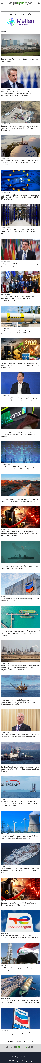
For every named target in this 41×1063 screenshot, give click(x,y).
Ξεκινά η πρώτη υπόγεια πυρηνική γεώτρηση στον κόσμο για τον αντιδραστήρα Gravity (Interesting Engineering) (19, 128)
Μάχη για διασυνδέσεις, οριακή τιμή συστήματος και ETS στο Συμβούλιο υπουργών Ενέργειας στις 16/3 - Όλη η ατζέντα (20, 197)
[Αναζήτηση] (39, 3)
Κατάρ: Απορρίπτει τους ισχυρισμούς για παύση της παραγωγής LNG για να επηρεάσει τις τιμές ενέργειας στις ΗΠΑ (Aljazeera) (20, 668)
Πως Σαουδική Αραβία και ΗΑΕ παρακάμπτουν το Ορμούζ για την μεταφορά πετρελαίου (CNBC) (19, 500)
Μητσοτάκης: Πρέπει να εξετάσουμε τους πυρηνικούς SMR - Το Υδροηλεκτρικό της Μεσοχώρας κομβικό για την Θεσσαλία (16, 94)
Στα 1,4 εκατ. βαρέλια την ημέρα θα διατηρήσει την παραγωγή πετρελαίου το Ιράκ (19, 969)
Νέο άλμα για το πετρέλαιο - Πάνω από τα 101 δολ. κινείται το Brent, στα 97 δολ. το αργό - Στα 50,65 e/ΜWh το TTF (20, 365)
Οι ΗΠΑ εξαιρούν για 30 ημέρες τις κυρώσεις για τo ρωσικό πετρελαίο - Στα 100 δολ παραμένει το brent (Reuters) (20, 769)
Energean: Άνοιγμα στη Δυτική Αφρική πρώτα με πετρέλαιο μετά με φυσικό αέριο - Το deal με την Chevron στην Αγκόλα (19, 804)
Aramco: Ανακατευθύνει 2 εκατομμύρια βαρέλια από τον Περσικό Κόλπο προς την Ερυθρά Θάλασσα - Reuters (20, 633)
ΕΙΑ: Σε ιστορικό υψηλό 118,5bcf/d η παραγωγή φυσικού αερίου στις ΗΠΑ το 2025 (18, 332)
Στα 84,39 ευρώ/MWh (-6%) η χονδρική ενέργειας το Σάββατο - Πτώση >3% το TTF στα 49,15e (20, 468)
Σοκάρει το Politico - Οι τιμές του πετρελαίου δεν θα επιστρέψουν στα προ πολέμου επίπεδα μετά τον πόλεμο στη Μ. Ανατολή (20, 534)
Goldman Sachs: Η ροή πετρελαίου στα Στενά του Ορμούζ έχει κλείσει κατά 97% (19, 567)
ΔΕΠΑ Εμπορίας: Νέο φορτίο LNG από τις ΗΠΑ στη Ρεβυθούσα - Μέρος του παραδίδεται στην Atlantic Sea (20, 870)
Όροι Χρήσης (16, 1057)
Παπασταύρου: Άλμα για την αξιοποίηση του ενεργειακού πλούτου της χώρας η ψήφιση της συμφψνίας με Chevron (18, 298)
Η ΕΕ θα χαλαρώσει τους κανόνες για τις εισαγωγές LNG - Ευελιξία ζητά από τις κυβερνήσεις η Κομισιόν (20, 1001)
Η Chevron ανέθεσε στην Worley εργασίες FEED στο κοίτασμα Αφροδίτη (20, 600)
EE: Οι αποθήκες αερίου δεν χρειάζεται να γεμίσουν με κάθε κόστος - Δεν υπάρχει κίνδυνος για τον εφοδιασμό (20, 162)
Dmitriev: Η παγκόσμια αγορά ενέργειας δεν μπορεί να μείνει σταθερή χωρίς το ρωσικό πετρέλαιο (20, 736)
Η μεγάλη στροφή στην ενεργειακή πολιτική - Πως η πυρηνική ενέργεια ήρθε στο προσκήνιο (20, 837)
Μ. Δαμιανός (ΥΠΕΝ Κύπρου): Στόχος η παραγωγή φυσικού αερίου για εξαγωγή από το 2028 (19, 265)
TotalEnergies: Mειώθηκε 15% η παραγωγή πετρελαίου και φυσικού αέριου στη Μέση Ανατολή (20, 936)
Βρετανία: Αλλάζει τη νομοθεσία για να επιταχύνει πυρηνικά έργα (19, 60)
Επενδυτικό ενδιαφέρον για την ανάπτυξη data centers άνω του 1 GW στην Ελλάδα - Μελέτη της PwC (19, 231)
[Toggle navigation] (2, 3)
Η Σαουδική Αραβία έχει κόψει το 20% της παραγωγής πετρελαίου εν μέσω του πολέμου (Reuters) (18, 434)
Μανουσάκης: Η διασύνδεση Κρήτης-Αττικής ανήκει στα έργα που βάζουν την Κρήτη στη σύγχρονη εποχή (20, 400)
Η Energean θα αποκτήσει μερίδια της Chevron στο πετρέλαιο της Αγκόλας (20, 1034)
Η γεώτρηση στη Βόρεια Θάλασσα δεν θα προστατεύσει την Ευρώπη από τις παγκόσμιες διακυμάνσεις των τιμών (18, 702)
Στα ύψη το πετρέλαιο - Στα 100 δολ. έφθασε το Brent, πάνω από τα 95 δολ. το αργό (18, 904)
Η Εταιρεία (26, 1057)
